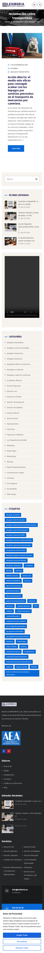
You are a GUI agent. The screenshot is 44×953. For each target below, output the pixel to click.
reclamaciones (29, 652)
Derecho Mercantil (31, 855)
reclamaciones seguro (15, 473)
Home (7, 22)
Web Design (11, 494)
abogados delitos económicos (19, 364)
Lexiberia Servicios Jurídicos (16, 621)
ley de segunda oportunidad (15, 626)
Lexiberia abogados (23, 611)
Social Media (12, 489)
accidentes (29, 565)
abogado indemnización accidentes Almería (21, 525)
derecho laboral (13, 413)
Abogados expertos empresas (18, 375)
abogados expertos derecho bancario (19, 555)
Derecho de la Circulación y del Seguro (30, 875)
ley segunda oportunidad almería (17, 636)
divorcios (27, 581)
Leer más (16, 148)
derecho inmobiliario (13, 581)
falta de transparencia (13, 596)
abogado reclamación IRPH (15, 535)
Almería (8, 570)
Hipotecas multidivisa (15, 435)
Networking (11, 456)
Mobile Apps (11, 451)
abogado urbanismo (14, 359)
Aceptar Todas (22, 935)
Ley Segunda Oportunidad (17, 440)
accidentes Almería (14, 380)
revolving (10, 478)
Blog (5, 788)
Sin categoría (12, 483)
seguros (9, 667)
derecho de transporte (15, 402)
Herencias (11, 429)
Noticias (10, 462)
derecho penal (12, 418)
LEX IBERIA (14, 68)
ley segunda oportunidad (14, 631)
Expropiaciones (13, 424)
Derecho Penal (29, 847)
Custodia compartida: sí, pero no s (28, 801)
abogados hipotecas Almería (16, 560)
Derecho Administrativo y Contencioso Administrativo (13, 871)
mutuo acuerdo (11, 646)
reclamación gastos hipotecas (16, 657)
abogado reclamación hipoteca (17, 530)
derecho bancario (12, 576)
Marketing (10, 445)
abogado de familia (13, 515)
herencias (32, 601)
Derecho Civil (9, 847)
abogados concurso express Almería (18, 540)
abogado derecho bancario (15, 520)
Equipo (6, 771)
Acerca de (8, 766)
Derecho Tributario (11, 855)
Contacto (7, 779)
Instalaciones (9, 775)
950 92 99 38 (17, 908)
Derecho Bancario (14, 386)
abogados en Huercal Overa (15, 550)
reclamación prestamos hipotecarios (18, 662)
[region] (22, 931)
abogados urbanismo (13, 565)
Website (34, 667)
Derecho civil (12, 391)
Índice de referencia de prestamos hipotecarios (17, 673)
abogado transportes (20, 72)
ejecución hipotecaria (13, 586)
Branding (19, 570)
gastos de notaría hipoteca (15, 601)
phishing (24, 646)
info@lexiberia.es (20, 890)
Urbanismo (28, 867)
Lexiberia (9, 611)
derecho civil (26, 576)
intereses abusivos (23, 606)
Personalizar (22, 942)
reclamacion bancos (13, 652)
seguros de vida (21, 667)
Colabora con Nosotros (13, 783)
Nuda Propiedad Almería (16, 467)
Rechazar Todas (22, 948)
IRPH (35, 606)
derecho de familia (14, 397)
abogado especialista (15, 342)
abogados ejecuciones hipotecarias (18, 545)
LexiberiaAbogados (13, 616)
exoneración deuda (12, 591)
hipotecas (9, 606)
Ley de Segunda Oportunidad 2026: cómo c (28, 227)
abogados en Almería (15, 370)
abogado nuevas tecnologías (18, 348)
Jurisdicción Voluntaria (12, 860)
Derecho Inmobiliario (15, 408)
